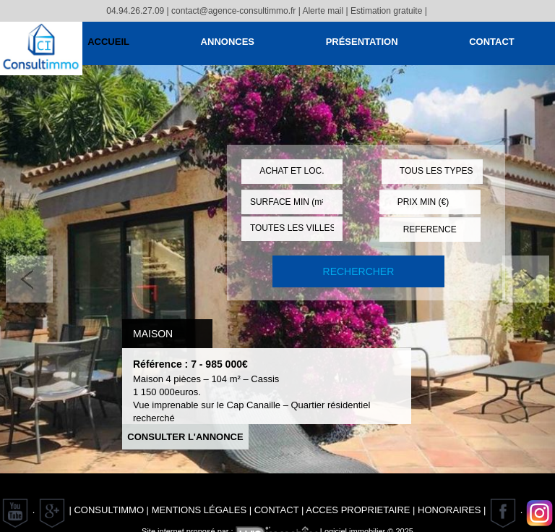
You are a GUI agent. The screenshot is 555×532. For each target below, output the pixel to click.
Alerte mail (322, 11)
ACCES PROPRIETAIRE (358, 509)
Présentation (362, 41)
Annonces (227, 41)
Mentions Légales (199, 509)
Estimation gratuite (386, 11)
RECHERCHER (359, 271)
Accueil (108, 41)
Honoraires (449, 509)
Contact (492, 41)
